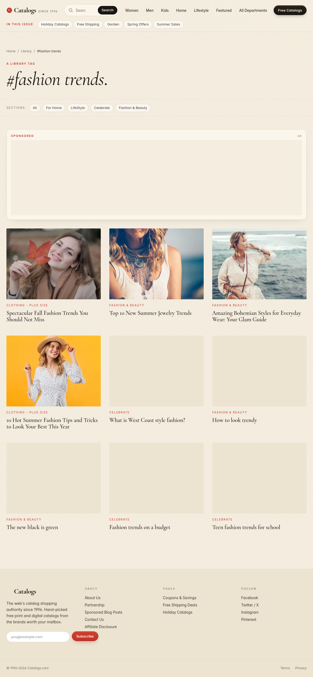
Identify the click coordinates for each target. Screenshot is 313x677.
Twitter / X (250, 605)
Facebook (249, 598)
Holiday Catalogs (55, 24)
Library (26, 51)
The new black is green (32, 527)
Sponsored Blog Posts (103, 612)
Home (181, 10)
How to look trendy (234, 420)
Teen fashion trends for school (246, 527)
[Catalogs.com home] (32, 10)
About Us (92, 598)
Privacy (301, 668)
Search (107, 10)
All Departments (253, 10)
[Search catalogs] (91, 10)
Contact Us (94, 619)
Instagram (250, 612)
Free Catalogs (290, 10)
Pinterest (248, 619)
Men (150, 10)
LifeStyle (78, 108)
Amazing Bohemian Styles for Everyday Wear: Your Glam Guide (256, 316)
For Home (54, 108)
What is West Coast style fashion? (147, 420)
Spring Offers (138, 24)
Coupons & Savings (179, 598)
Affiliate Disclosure (101, 627)
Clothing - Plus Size (27, 305)
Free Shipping (88, 24)
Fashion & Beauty (133, 108)
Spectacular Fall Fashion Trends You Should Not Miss (47, 316)
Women (132, 10)
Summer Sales (168, 24)
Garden (113, 24)
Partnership (95, 605)
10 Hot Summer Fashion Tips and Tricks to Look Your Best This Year (52, 423)
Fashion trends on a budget (139, 527)
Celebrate (102, 108)
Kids (165, 10)
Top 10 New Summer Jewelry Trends (150, 313)
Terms (285, 668)
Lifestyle (201, 10)
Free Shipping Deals (180, 605)
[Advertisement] (156, 177)
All (35, 108)
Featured (224, 10)
